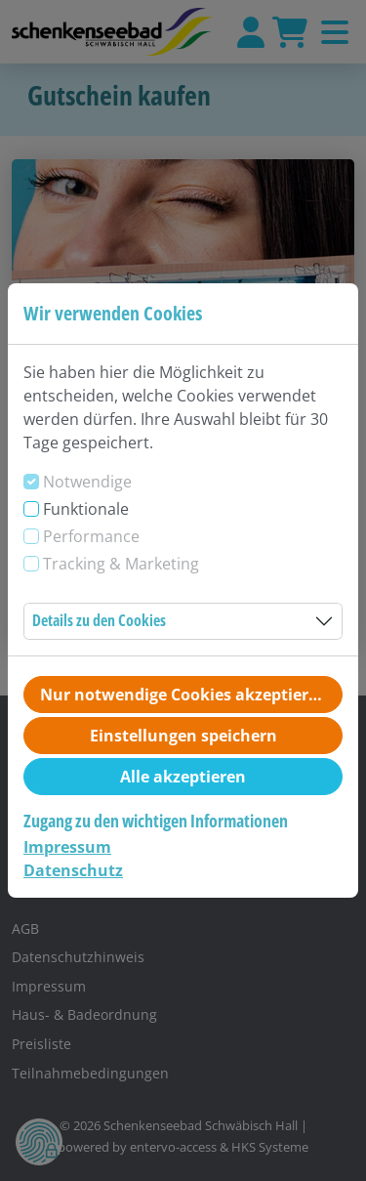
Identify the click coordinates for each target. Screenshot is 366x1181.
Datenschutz (73, 870)
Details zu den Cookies (99, 620)
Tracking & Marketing (121, 563)
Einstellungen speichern (183, 735)
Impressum (67, 847)
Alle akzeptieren (183, 776)
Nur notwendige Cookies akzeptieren (184, 694)
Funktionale (86, 509)
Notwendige (87, 481)
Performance (91, 536)
